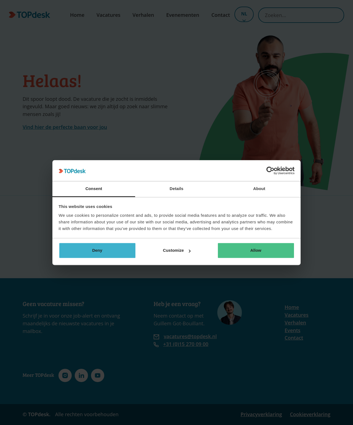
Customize (177, 250)
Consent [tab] (93, 188)
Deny (97, 250)
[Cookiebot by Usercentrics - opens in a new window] (270, 170)
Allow (255, 250)
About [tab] (259, 188)
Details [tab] (176, 188)
